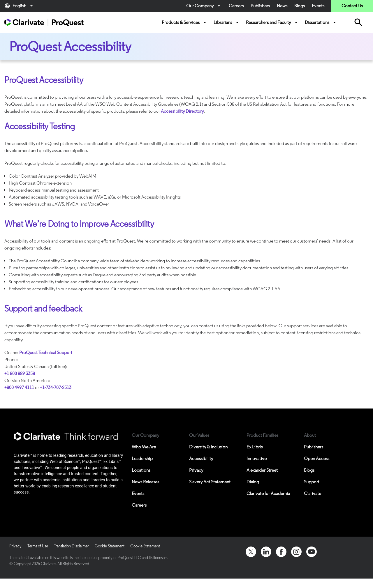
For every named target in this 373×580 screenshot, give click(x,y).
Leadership (142, 458)
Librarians (227, 22)
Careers (236, 5)
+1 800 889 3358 (19, 373)
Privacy (196, 470)
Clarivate (312, 493)
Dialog (253, 481)
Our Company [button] (204, 6)
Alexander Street (262, 470)
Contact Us (352, 5)
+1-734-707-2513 (55, 387)
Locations (141, 470)
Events (318, 5)
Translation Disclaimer (71, 546)
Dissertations (321, 22)
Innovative (257, 458)
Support (311, 481)
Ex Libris (255, 447)
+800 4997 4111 (19, 387)
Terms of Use (37, 546)
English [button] (19, 6)
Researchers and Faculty (272, 22)
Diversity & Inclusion (208, 447)
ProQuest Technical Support (45, 352)
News (282, 5)
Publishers (260, 5)
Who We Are (144, 447)
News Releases (145, 481)
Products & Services (185, 22)
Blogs (299, 5)
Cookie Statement (109, 546)
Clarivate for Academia (268, 493)
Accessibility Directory (182, 111)
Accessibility (201, 458)
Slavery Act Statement (210, 481)
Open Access (316, 458)
